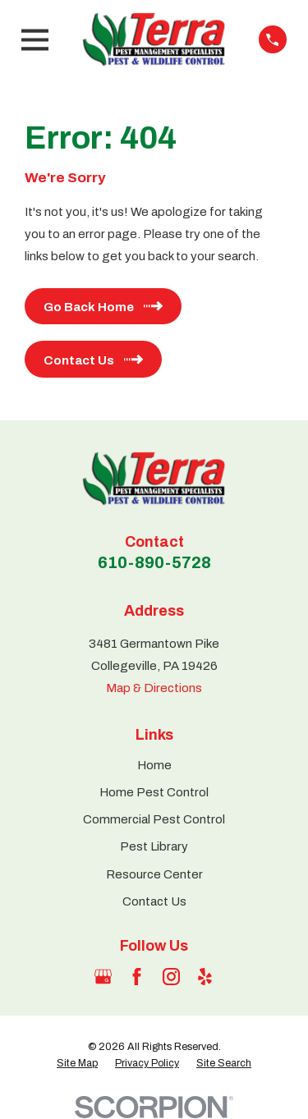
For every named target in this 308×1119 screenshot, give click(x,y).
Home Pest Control (154, 792)
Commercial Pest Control (154, 819)
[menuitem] (77, 1064)
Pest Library (154, 846)
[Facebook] (136, 976)
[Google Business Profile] (103, 976)
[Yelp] (205, 976)
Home (154, 765)
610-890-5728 (154, 562)
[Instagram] (171, 976)
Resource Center (154, 874)
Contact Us (154, 901)
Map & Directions (154, 688)
